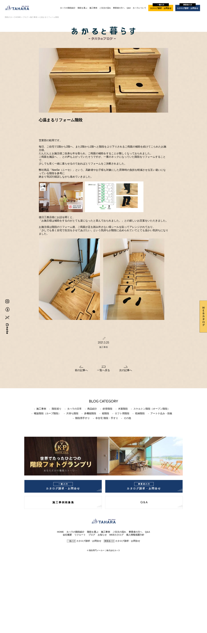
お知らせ (102, 534)
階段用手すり (82, 418)
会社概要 (67, 534)
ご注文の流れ (105, 8)
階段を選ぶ (82, 8)
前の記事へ (81, 370)
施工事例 (93, 8)
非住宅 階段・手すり (106, 418)
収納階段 (140, 413)
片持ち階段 (72, 413)
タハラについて (139, 8)
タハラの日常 (74, 408)
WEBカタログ (116, 534)
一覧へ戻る (103, 370)
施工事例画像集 (63, 502)
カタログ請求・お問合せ (160, 7)
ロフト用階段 (122, 413)
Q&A (129, 8)
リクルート (80, 534)
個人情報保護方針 (135, 534)
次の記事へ (125, 370)
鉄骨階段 (107, 408)
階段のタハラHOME (13, 17)
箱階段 (105, 413)
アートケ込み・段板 (161, 413)
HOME (60, 532)
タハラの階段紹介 (68, 8)
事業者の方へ (119, 8)
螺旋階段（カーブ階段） (47, 413)
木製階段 (123, 408)
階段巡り (56, 408)
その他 (127, 418)
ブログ (25, 17)
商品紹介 (92, 408)
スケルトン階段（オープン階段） (151, 408)
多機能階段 (90, 413)
